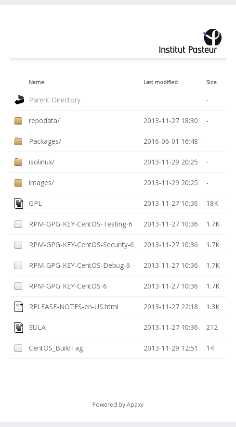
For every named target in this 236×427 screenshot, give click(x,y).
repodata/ (44, 120)
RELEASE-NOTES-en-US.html (73, 306)
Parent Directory (54, 99)
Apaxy (135, 405)
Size (211, 82)
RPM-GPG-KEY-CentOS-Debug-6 (79, 265)
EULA (37, 327)
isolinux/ (41, 161)
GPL (35, 203)
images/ (41, 182)
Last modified (161, 82)
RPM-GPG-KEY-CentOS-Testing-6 (80, 223)
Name (36, 82)
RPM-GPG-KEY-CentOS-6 (68, 285)
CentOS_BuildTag (56, 347)
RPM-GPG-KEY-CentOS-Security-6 (81, 244)
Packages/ (45, 141)
